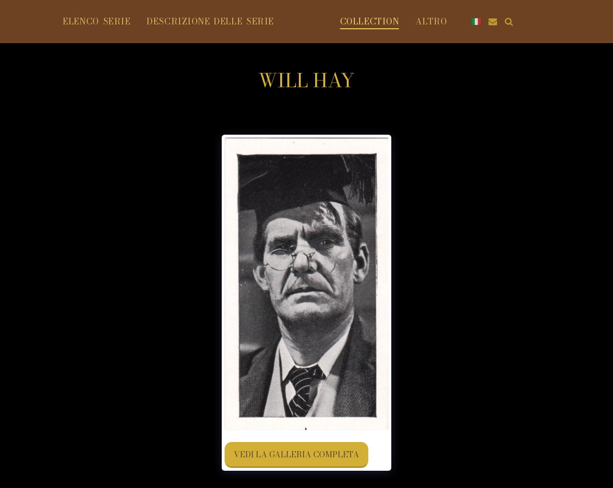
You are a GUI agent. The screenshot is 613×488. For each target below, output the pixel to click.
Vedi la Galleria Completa (296, 454)
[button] (575, 21)
